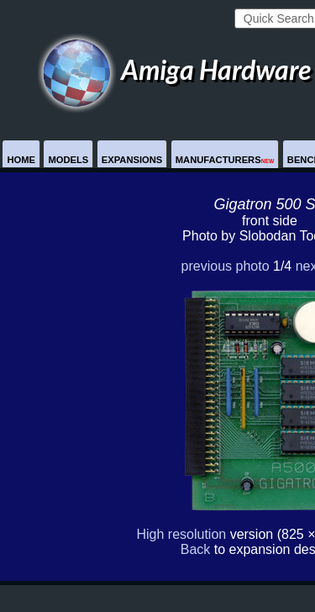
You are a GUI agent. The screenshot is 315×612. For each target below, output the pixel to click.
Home (21, 160)
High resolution (181, 534)
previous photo (225, 266)
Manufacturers (225, 160)
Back (196, 549)
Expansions (132, 160)
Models (68, 160)
